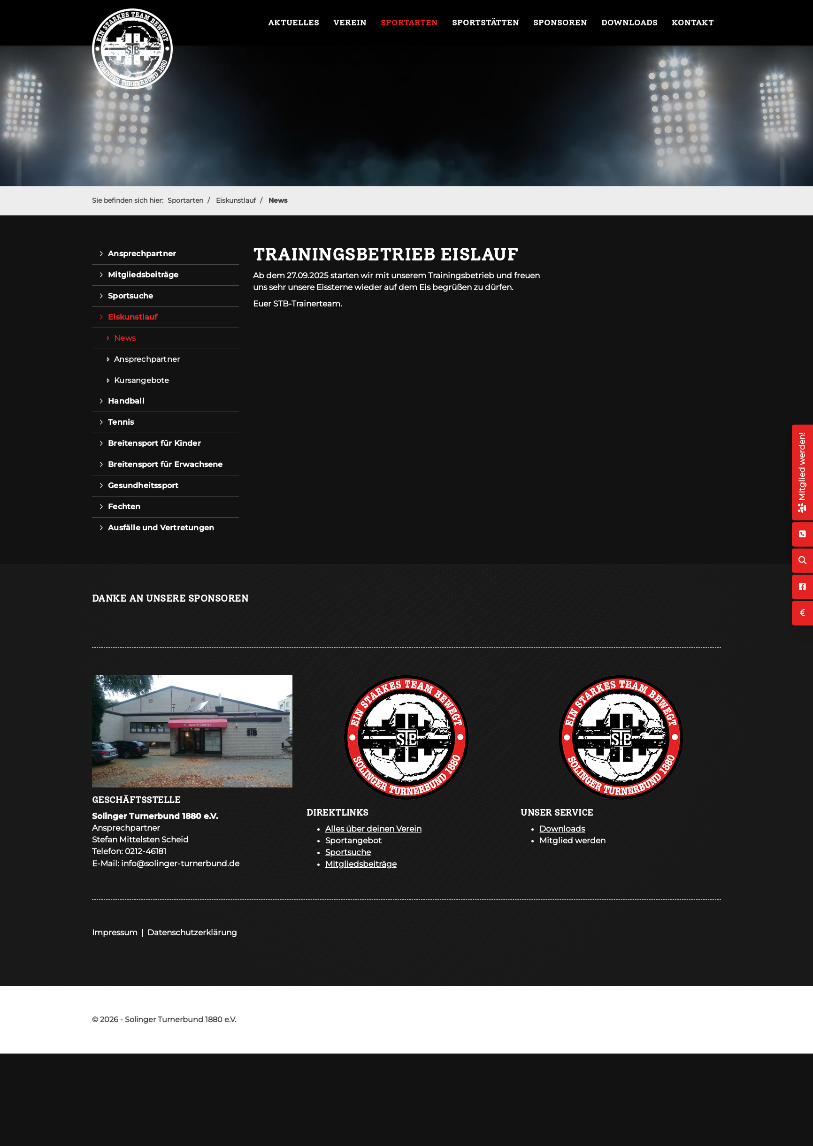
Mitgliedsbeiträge (143, 274)
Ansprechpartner (142, 253)
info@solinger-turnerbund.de (180, 863)
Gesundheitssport (143, 485)
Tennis (121, 422)
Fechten (124, 506)
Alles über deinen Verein (373, 828)
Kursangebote (141, 380)
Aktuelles (293, 22)
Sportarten (409, 22)
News (277, 200)
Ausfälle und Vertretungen (161, 527)
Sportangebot (353, 840)
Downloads (629, 22)
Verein (350, 22)
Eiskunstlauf (236, 200)
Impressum (115, 932)
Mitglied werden (572, 840)
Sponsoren (560, 22)
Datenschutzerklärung (192, 932)
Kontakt (693, 22)
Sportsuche (130, 295)
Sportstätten (485, 22)
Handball (126, 401)
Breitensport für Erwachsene (165, 464)
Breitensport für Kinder (154, 443)
